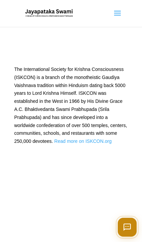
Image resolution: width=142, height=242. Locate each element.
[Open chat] (127, 227)
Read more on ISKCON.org (82, 141)
